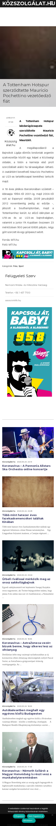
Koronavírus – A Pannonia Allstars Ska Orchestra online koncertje (26, 467)
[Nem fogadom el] (52, 814)
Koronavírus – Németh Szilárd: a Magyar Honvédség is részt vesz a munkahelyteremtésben (26, 774)
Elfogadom (19, 816)
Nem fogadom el (35, 816)
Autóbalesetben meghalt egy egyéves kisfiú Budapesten (23, 712)
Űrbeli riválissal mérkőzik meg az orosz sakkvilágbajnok (26, 580)
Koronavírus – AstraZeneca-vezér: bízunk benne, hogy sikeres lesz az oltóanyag (27, 646)
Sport (21, 266)
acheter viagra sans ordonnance (45, 301)
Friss (15, 266)
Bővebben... (28, 820)
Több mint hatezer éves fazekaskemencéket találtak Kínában (23, 518)
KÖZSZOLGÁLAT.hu (28, 3)
